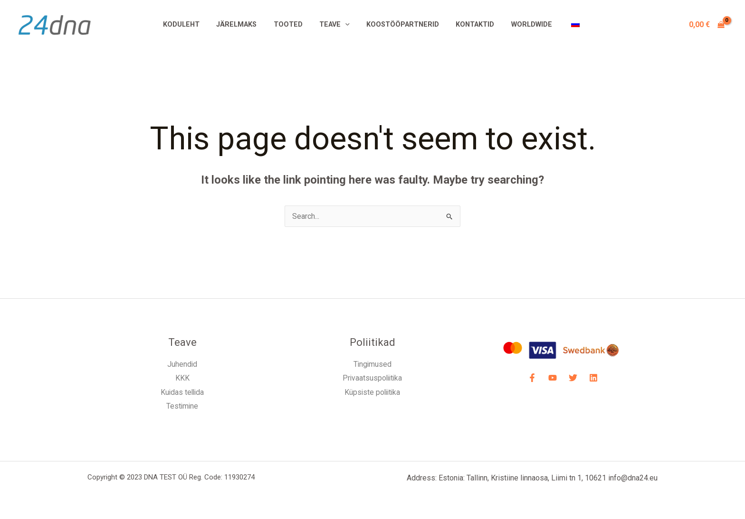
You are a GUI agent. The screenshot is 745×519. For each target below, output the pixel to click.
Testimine (182, 406)
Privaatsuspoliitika (372, 378)
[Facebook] (532, 377)
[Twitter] (573, 377)
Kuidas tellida (182, 392)
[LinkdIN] (593, 377)
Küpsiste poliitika (372, 392)
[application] (346, 24)
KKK (182, 378)
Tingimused (372, 364)
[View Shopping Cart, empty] (706, 24)
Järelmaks (244, 24)
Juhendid (182, 364)
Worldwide (523, 24)
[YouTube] (552, 377)
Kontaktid (470, 24)
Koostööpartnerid (401, 24)
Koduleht (192, 24)
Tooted (292, 24)
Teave (336, 24)
